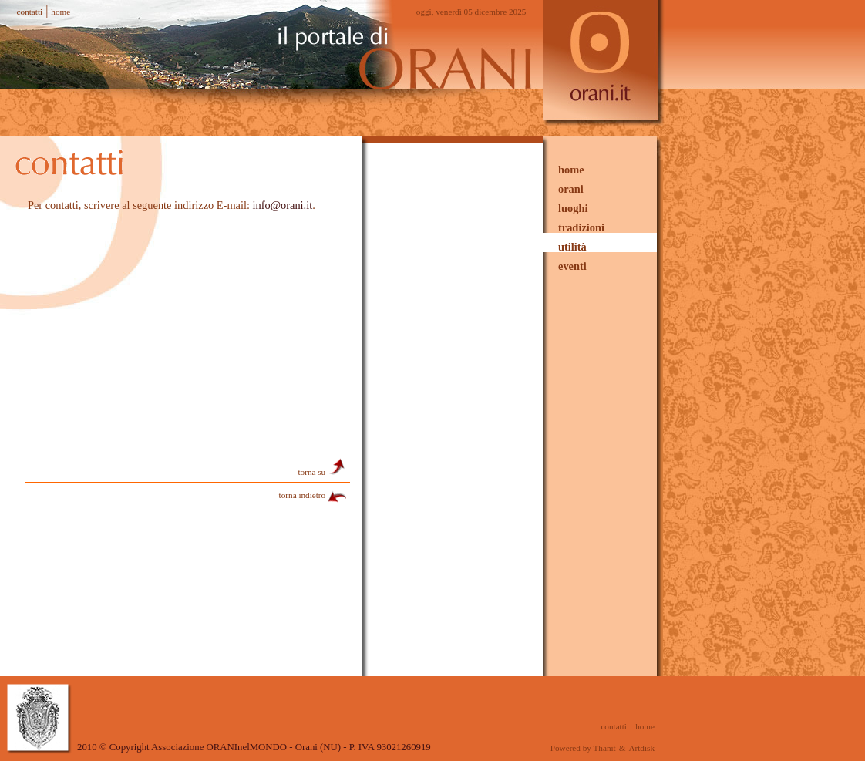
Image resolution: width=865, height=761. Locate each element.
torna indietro (313, 495)
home (60, 11)
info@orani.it (283, 205)
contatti (30, 11)
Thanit (605, 748)
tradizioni (581, 227)
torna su (323, 471)
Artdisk (641, 748)
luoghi (572, 208)
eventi (572, 266)
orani (571, 189)
